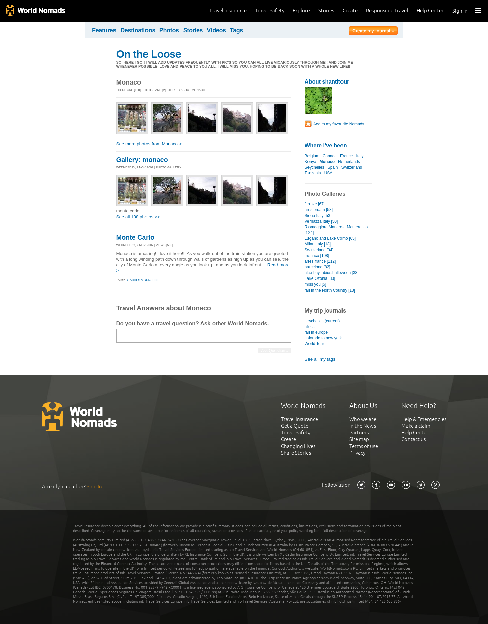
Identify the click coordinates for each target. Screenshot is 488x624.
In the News (362, 426)
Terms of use (363, 446)
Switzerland (351, 167)
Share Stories (296, 453)
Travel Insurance (228, 10)
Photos (169, 30)
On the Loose (148, 54)
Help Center (430, 10)
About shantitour (327, 81)
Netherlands (349, 161)
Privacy (357, 453)
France (346, 156)
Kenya (310, 161)
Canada (330, 156)
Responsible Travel (387, 10)
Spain (333, 167)
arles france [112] (320, 261)
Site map (359, 439)
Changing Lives (298, 446)
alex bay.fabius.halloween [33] (332, 272)
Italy (359, 156)
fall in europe (316, 332)
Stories (326, 10)
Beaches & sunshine (143, 280)
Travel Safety (269, 10)
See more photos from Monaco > (149, 143)
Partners (359, 432)
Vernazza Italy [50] (321, 221)
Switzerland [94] (319, 250)
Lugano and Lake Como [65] (330, 238)
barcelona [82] (317, 267)
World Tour (314, 343)
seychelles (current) (322, 321)
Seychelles (314, 167)
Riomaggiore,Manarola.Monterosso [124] (336, 230)
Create (350, 10)
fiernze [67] (315, 204)
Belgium (312, 156)
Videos (216, 30)
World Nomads (35, 11)
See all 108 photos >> (138, 216)
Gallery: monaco (142, 159)
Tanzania (313, 173)
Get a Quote (294, 426)
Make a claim (415, 426)
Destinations (137, 30)
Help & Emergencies (423, 419)
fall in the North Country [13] (330, 290)
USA (328, 173)
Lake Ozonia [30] (320, 278)
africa (310, 326)
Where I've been (326, 145)
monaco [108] (317, 255)
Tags (236, 30)
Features (104, 30)
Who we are (362, 419)
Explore (301, 10)
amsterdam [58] (319, 209)
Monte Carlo (135, 237)
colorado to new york (323, 338)
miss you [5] (315, 284)
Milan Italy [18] (318, 244)
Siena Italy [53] (318, 215)
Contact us (413, 439)
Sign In (460, 11)
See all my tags (320, 359)
